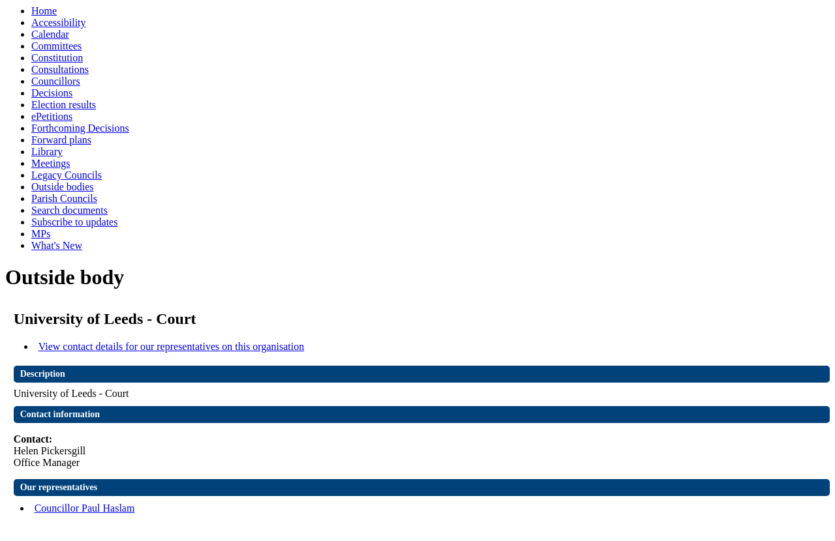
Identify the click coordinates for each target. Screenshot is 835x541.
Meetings (50, 163)
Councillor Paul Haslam (85, 508)
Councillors (55, 81)
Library (47, 151)
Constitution (57, 57)
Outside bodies (62, 186)
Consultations (60, 69)
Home (44, 10)
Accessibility (58, 22)
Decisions (51, 92)
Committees (56, 45)
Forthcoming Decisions (80, 128)
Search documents (69, 210)
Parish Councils (64, 198)
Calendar (50, 34)
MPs (40, 233)
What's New (56, 245)
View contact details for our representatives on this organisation (171, 346)
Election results (63, 104)
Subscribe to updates (74, 221)
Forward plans (61, 139)
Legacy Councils (66, 175)
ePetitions (51, 116)
